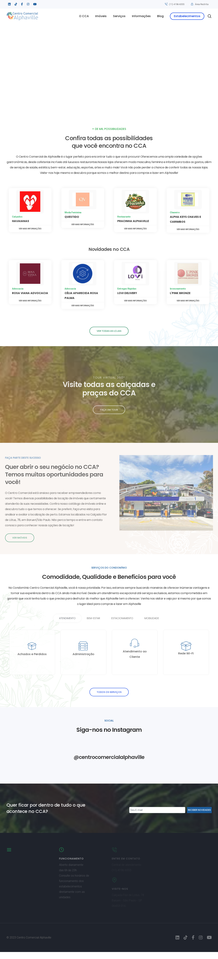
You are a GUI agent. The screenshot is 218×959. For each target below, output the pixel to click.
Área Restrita (201, 4)
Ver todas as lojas (109, 331)
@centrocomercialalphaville (109, 764)
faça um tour (109, 409)
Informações (138, 16)
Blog (157, 16)
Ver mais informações (30, 216)
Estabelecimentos (184, 16)
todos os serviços (109, 699)
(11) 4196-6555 (176, 4)
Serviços (116, 16)
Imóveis (98, 16)
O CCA (81, 16)
